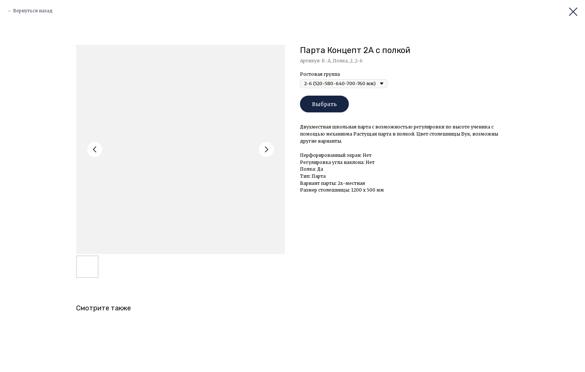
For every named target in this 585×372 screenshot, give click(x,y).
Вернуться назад (33, 10)
